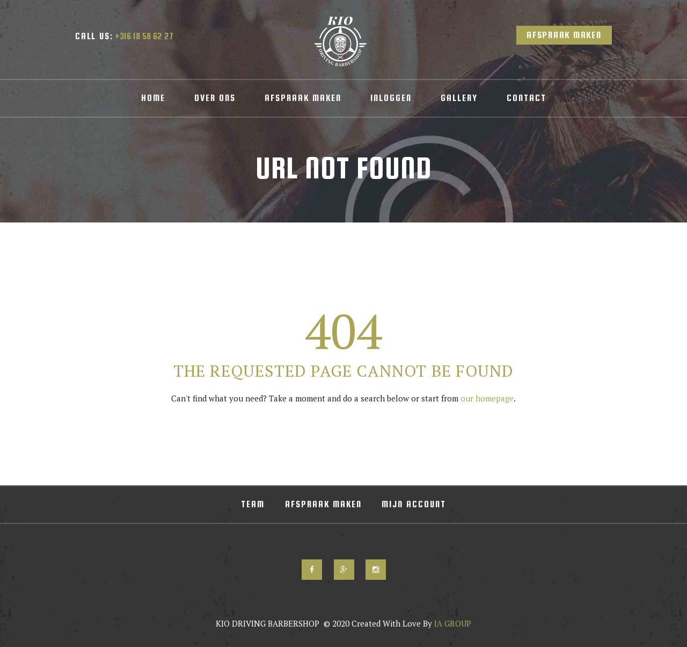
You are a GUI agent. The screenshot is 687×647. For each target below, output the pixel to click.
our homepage (487, 398)
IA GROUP (451, 623)
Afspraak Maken (564, 35)
